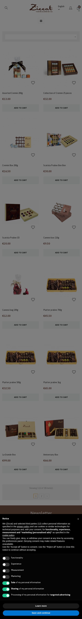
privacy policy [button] (23, 526)
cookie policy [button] (8, 535)
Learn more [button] (41, 606)
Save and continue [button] (41, 613)
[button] (78, 518)
